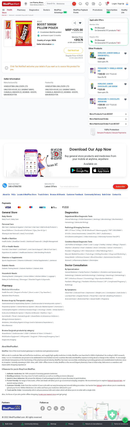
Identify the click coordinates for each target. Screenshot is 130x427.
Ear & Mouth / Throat (9, 316)
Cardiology (101, 275)
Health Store (7, 11)
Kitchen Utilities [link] (41, 276)
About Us (6, 194)
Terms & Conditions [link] (121, 424)
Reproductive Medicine (103, 278)
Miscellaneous (7, 325)
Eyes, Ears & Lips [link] (39, 230)
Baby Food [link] (6, 219)
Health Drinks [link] (6, 241)
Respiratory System (9, 307)
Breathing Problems (114, 296)
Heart (86, 245)
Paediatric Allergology (73, 281)
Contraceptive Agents (9, 310)
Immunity (102, 248)
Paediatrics (95, 272)
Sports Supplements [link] (9, 260)
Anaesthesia (6, 333)
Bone (96, 248)
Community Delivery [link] (31, 424)
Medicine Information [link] (10, 289)
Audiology (68, 285)
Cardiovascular (17, 333)
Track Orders (43, 194)
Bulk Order (106, 194)
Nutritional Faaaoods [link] (34, 241)
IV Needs (47, 333)
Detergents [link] (19, 276)
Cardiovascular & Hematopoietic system (46, 303)
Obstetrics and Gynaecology (111, 272)
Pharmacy (21, 10)
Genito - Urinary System (55, 310)
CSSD (26, 333)
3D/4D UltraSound (88, 230)
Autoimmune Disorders (112, 257)
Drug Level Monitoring (117, 254)
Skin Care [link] (5, 227)
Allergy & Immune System (11, 319)
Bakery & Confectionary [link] (10, 279)
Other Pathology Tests (104, 251)
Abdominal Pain (83, 299)
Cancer (109, 248)
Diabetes (89, 248)
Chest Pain (68, 293)
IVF (105, 281)
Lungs (96, 245)
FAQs (13, 194)
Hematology (69, 222)
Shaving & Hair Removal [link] (10, 233)
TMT (110, 230)
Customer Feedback (75, 194)
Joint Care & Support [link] (35, 249)
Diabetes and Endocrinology (85, 275)
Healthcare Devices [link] (26, 252)
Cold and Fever (79, 293)
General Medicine (71, 272)
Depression (90, 293)
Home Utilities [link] (29, 276)
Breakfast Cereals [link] (19, 241)
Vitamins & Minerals (32, 313)
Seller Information (45, 44)
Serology (97, 219)
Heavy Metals (69, 257)
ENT (66, 278)
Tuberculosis (90, 251)
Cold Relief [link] (22, 249)
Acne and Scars (70, 299)
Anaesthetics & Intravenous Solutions (44, 316)
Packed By (49, 83)
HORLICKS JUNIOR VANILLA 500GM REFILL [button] (109, 54)
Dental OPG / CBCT (93, 233)
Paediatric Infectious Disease (92, 281)
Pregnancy (76, 251)
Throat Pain (94, 296)
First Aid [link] (5, 249)
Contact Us (116, 194)
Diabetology (69, 275)
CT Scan (72, 230)
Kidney (109, 245)
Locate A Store (26, 194)
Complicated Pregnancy (116, 281)
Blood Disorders (96, 257)
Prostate (68, 251)
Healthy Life (124, 11)
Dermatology (119, 275)
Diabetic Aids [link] (38, 268)
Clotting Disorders (101, 254)
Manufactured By (10, 83)
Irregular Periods (82, 296)
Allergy (115, 245)
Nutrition (44, 313)
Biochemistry (117, 219)
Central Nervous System (25, 307)
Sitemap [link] (53, 424)
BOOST (39, 21)
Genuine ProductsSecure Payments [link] (111, 133)
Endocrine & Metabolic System (13, 313)
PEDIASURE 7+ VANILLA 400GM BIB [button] (110, 69)
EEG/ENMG (117, 230)
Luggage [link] (51, 276)
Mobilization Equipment (10, 337)
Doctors (46, 10)
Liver (90, 245)
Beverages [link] (24, 279)
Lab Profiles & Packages (73, 245)
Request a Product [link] (21, 292)
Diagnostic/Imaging (9, 340)
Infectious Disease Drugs (28, 310)
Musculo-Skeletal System (44, 307)
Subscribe (120, 186)
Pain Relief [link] (13, 249)
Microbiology (106, 219)
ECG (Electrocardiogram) (74, 237)
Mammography (101, 230)
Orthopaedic (24, 337)
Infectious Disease (82, 257)
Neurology (110, 275)
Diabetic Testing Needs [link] (10, 268)
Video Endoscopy (90, 237)
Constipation (110, 293)
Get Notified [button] (73, 50)
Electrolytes (94, 260)
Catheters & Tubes (36, 333)
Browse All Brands (57, 194)
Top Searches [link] (45, 292)
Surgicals (34, 337)
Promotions (97, 10)
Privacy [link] (70, 424)
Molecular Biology (81, 222)
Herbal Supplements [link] (41, 260)
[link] (11, 3)
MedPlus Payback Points (80, 11)
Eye (50, 313)
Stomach (68, 260)
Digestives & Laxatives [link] (10, 252)
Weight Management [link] (50, 241)
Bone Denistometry (79, 233)
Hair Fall (102, 296)
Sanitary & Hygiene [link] (16, 227)
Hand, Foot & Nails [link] (27, 233)
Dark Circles (121, 293)
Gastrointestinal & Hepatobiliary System (16, 303)
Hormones (58, 307)
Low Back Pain (70, 296)
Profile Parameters (85, 219)
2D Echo (68, 233)
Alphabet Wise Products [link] (10, 296)
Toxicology (90, 254)
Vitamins (68, 248)
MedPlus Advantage (60, 11)
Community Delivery (92, 194)
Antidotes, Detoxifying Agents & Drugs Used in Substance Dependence (27, 322)
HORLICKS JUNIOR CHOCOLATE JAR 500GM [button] (107, 85)
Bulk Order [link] (8, 424)
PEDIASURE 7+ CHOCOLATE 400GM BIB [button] (108, 100)
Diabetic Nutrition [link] (26, 268)
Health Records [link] (7, 292)
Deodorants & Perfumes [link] (23, 230)
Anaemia (76, 248)
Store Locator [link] (34, 292)
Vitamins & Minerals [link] (25, 260)
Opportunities (111, 11)
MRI (66, 230)
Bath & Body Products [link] (48, 227)
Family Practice (84, 272)
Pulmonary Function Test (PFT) (109, 237)
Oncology (41, 310)
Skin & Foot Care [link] (50, 249)
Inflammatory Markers (80, 260)
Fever (82, 248)
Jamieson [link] (53, 260)
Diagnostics (34, 10)
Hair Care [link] (36, 227)
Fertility (102, 245)
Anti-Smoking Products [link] (43, 252)
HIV (82, 251)
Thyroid (122, 245)
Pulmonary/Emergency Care (48, 337)
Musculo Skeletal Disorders (74, 254)
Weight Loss (100, 293)
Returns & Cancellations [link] (93, 424)
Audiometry (106, 233)
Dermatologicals (24, 316)
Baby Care (14, 219)
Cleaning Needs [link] (7, 276)
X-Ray (79, 230)
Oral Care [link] (28, 227)
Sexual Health (95, 299)
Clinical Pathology (71, 219)
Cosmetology (89, 278)
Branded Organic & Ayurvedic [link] (39, 279)
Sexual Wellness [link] (7, 230)
